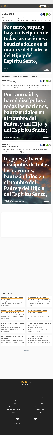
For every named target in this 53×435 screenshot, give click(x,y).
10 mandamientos (13, 398)
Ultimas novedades (13, 401)
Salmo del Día (39, 398)
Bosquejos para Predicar (13, 409)
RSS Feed (39, 412)
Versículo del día (39, 392)
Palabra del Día (40, 404)
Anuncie (40, 395)
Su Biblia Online (5, 6)
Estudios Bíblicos (13, 404)
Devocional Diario (39, 409)
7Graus (22, 423)
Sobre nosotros (13, 406)
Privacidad (39, 401)
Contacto (13, 412)
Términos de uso (39, 406)
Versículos (13, 392)
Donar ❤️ (43, 6)
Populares (13, 395)
